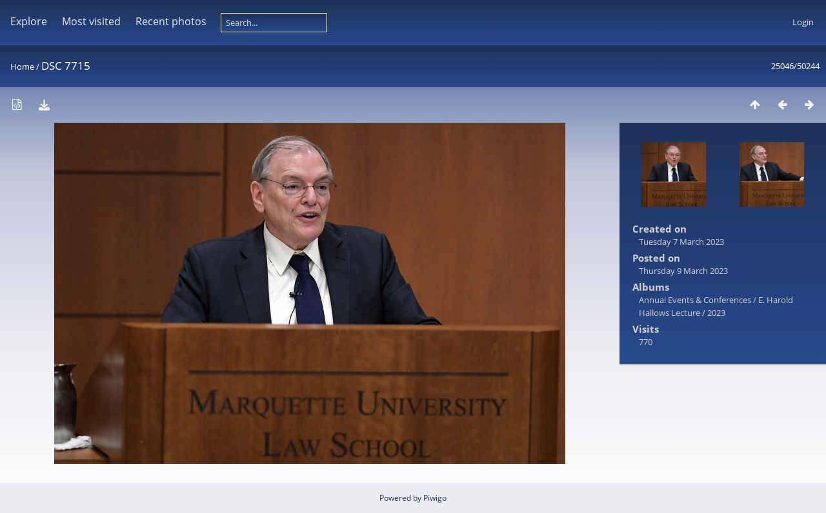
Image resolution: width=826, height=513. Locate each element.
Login (803, 22)
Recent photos (171, 21)
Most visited (91, 21)
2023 (716, 313)
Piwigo (435, 497)
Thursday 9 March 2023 (683, 271)
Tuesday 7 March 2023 (681, 241)
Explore (28, 21)
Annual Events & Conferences (695, 300)
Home (22, 66)
